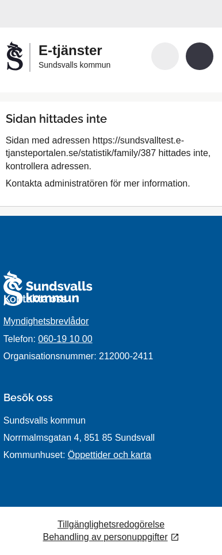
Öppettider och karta (109, 455)
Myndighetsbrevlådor (46, 321)
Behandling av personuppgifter (105, 537)
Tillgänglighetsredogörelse (111, 524)
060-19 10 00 (65, 339)
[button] (165, 56)
